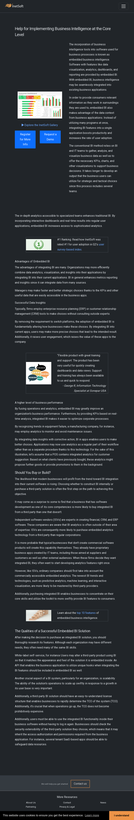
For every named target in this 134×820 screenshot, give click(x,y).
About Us (31, 802)
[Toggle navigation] (123, 6)
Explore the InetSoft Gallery (40, 125)
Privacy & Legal (67, 806)
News (103, 802)
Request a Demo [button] (50, 137)
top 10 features (86, 613)
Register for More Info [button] (25, 139)
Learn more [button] (92, 815)
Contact (67, 802)
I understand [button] (121, 815)
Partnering (31, 806)
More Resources (67, 797)
